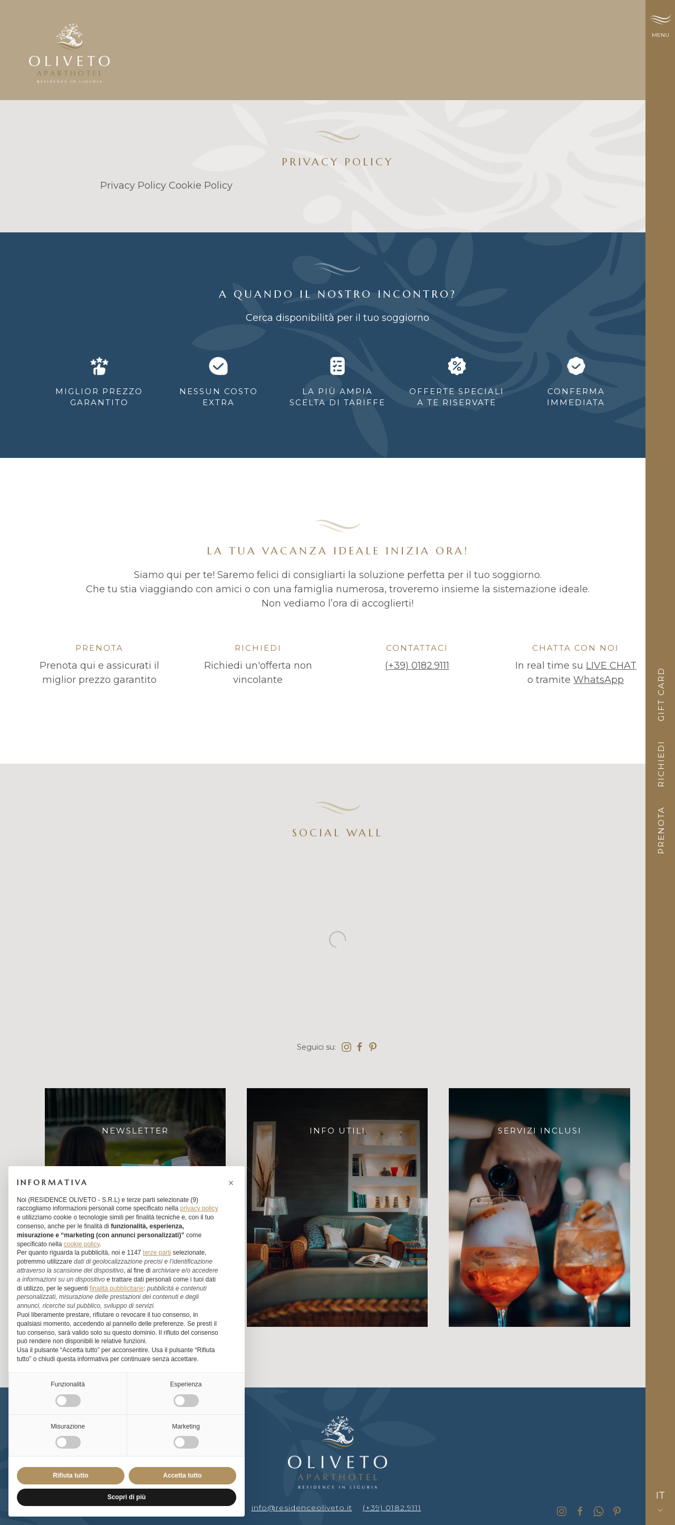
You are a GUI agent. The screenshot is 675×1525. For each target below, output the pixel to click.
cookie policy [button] (82, 1244)
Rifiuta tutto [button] (70, 1475)
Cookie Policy (201, 185)
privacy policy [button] (199, 1208)
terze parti (157, 1252)
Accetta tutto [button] (182, 1475)
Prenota (661, 830)
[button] (231, 1183)
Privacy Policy (133, 185)
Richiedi (661, 763)
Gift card (661, 694)
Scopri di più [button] (127, 1497)
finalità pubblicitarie (116, 1288)
